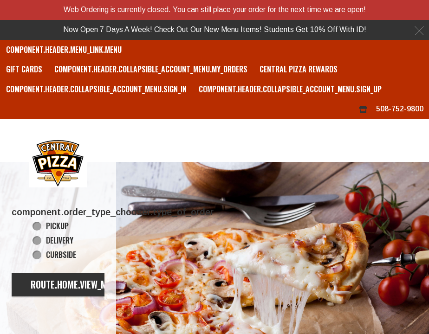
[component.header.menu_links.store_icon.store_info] (363, 109)
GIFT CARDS (24, 69)
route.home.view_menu (76, 284)
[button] (58, 162)
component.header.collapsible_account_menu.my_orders (150, 69)
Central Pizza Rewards (299, 69)
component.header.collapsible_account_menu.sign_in (96, 89)
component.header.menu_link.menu (64, 49)
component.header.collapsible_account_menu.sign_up (290, 89)
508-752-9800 (399, 109)
